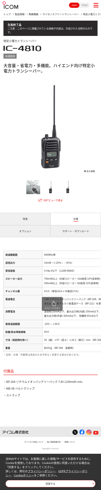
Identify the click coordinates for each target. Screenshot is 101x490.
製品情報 (20, 14)
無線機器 (33, 14)
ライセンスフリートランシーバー (61, 14)
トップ (7, 14)
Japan (74, 5)
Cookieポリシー (24, 475)
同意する (50, 483)
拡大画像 (91, 171)
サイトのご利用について (33, 442)
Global (85, 5)
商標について (70, 442)
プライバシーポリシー (41, 471)
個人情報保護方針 (54, 442)
